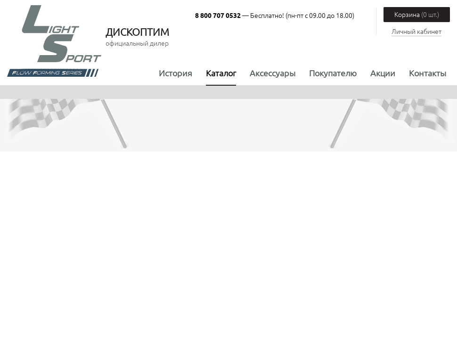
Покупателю (333, 72)
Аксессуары (272, 72)
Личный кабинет (416, 31)
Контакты (427, 72)
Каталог (221, 72)
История (175, 72)
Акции (382, 72)
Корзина (416, 14)
